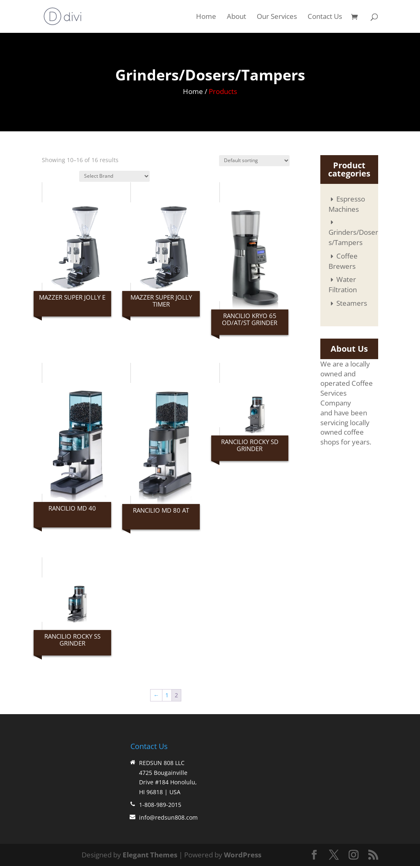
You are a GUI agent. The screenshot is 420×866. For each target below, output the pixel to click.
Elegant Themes (150, 854)
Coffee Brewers (343, 261)
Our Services (277, 17)
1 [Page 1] (167, 695)
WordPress (242, 854)
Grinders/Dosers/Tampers (353, 237)
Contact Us (325, 17)
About (236, 17)
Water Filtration (343, 284)
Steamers (351, 303)
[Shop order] (254, 160)
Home (206, 17)
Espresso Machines (347, 204)
